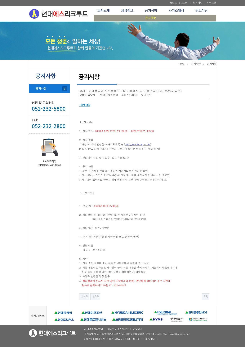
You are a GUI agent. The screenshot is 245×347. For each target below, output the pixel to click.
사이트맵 (211, 3)
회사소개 (103, 11)
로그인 (185, 3)
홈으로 (173, 3)
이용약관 (137, 329)
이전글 (84, 296)
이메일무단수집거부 (117, 329)
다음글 (95, 296)
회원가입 (197, 3)
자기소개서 (176, 11)
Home (181, 64)
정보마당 (201, 11)
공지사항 (151, 11)
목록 (205, 296)
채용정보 (127, 11)
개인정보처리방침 (93, 329)
